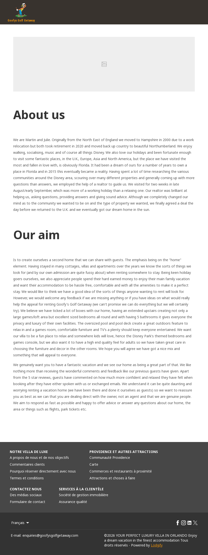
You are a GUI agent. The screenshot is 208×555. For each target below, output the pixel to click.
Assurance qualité (73, 501)
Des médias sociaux (26, 495)
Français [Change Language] (20, 522)
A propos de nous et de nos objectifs (39, 457)
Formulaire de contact (27, 501)
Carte (93, 464)
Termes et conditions (27, 478)
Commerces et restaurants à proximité (120, 471)
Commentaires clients (27, 464)
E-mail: (16, 535)
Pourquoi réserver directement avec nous (43, 471)
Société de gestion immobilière (83, 495)
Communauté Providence (109, 457)
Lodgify (157, 545)
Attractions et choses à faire (112, 478)
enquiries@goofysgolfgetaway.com (50, 535)
